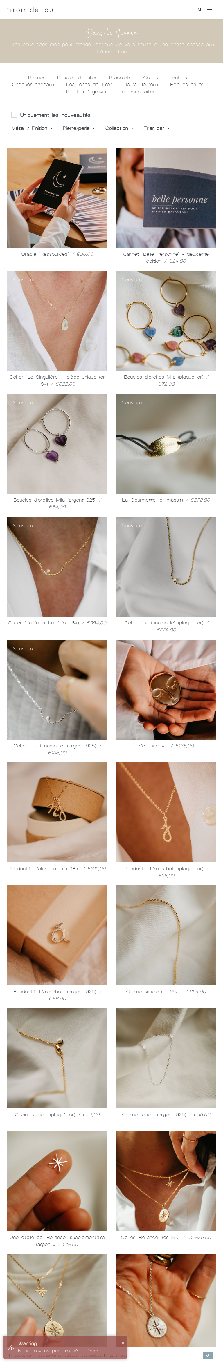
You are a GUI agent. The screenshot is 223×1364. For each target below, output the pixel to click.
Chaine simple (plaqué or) (57, 1114)
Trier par (156, 128)
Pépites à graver (86, 92)
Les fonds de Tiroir (89, 84)
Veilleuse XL (166, 746)
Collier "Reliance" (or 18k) (166, 1237)
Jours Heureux (141, 84)
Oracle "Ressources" (57, 254)
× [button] (123, 1342)
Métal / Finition (32, 128)
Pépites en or (186, 84)
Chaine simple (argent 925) (166, 1114)
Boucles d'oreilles (77, 77)
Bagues (36, 77)
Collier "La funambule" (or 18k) (57, 623)
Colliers (151, 77)
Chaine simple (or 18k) (166, 991)
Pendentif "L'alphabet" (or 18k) (57, 868)
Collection (119, 128)
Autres (179, 77)
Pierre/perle (79, 128)
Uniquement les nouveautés (51, 115)
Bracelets (120, 77)
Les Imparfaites (137, 92)
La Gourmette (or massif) (166, 500)
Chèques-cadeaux (33, 84)
